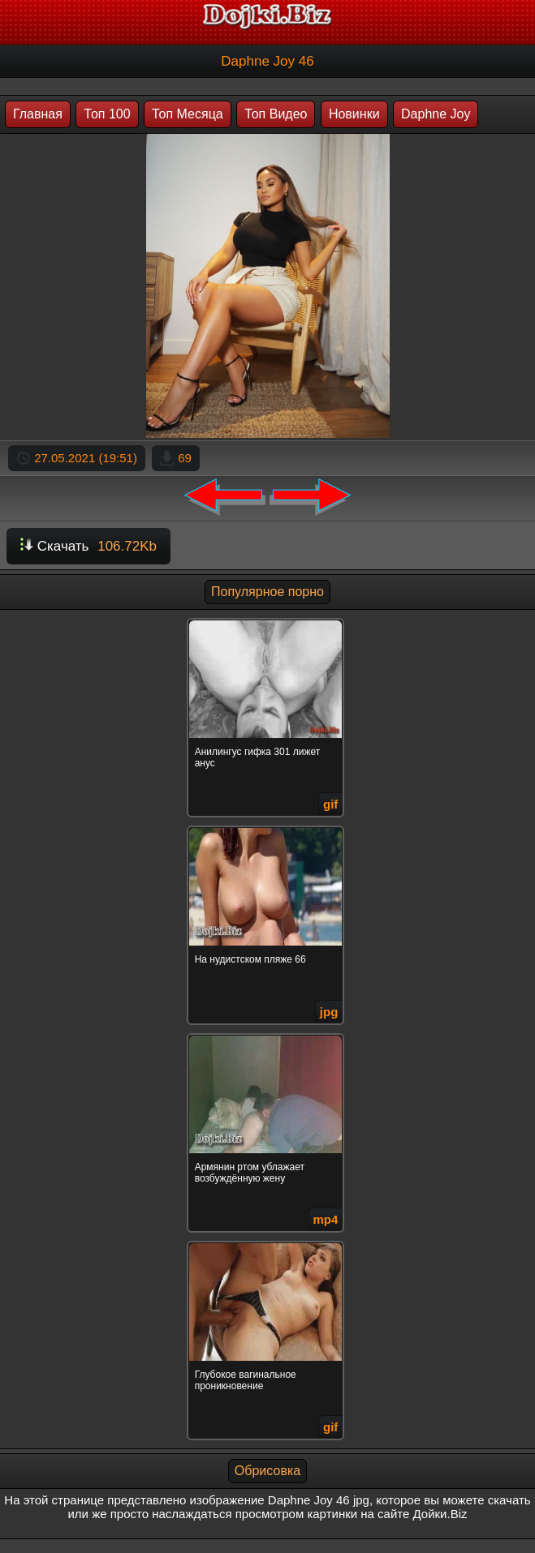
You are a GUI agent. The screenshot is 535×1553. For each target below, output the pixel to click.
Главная (38, 114)
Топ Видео (275, 114)
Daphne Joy (435, 114)
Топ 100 (107, 114)
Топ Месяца (187, 114)
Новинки (354, 114)
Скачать (88, 546)
